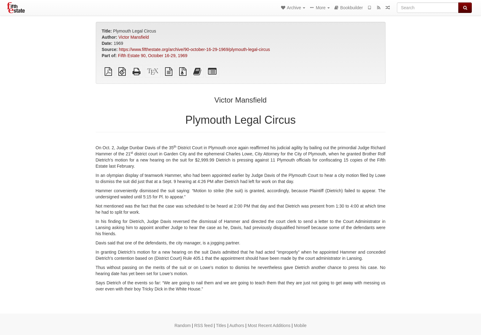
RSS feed (203, 325)
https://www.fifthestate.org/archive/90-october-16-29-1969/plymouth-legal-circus (194, 49)
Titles (221, 325)
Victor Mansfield (133, 37)
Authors (236, 325)
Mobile (300, 325)
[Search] (428, 7)
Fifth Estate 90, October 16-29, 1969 (152, 55)
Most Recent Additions (269, 325)
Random (183, 325)
